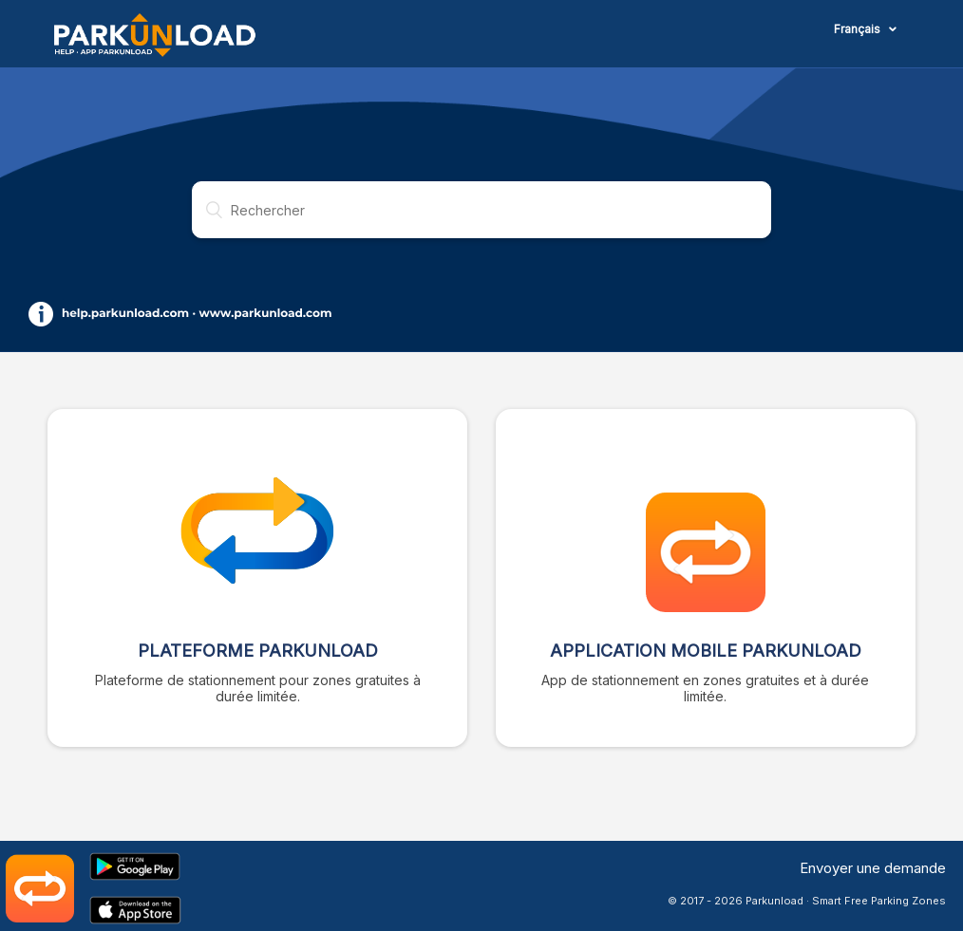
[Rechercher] (481, 209)
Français (858, 29)
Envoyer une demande (873, 868)
